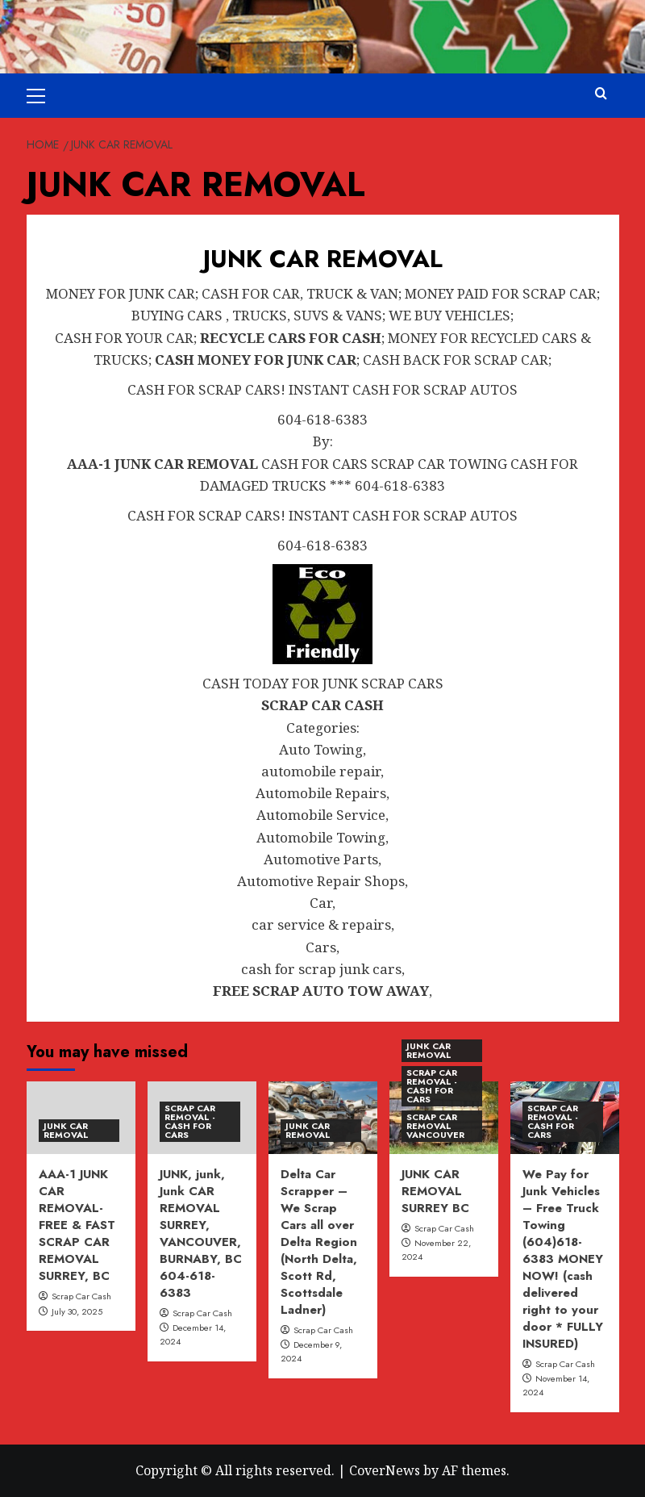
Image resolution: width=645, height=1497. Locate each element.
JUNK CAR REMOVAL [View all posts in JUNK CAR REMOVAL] (66, 1130)
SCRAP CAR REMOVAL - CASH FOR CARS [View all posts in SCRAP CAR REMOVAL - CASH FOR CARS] (189, 1121)
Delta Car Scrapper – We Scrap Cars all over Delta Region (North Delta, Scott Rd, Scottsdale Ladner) (319, 1242)
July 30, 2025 (77, 1311)
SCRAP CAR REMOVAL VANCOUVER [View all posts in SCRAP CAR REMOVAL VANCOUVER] (435, 1125)
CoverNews (384, 1470)
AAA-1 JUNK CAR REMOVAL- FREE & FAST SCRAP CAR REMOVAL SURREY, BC (77, 1225)
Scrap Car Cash (81, 1296)
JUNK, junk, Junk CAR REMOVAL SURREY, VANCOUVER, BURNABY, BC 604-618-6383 (201, 1233)
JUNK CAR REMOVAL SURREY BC (435, 1191)
